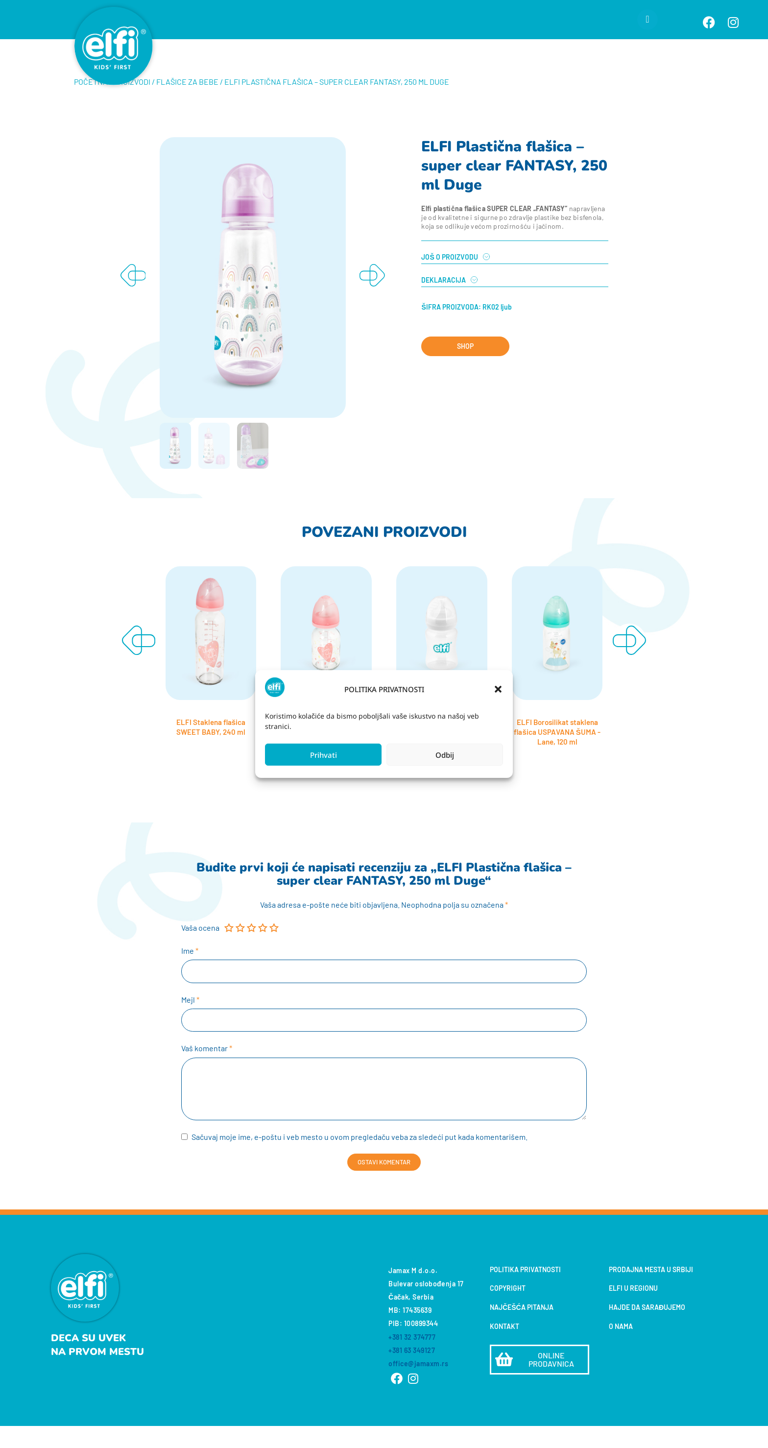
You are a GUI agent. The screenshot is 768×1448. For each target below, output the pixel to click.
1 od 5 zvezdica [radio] (230, 947)
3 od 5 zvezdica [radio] (252, 947)
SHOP (465, 366)
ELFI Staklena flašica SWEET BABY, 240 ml (211, 746)
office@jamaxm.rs (418, 1385)
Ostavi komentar (384, 1184)
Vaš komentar (206, 1069)
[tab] (514, 272)
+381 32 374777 (411, 1359)
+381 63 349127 (411, 1372)
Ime (189, 970)
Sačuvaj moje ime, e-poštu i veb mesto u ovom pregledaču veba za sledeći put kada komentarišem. (360, 1159)
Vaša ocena (200, 947)
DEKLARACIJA (443, 299)
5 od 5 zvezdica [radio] (275, 947)
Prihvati (323, 755)
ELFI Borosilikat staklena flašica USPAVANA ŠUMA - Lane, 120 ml (557, 751)
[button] (498, 689)
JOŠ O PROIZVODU (449, 276)
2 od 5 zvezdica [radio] (241, 947)
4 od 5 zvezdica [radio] (263, 947)
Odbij (444, 755)
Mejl (190, 1020)
